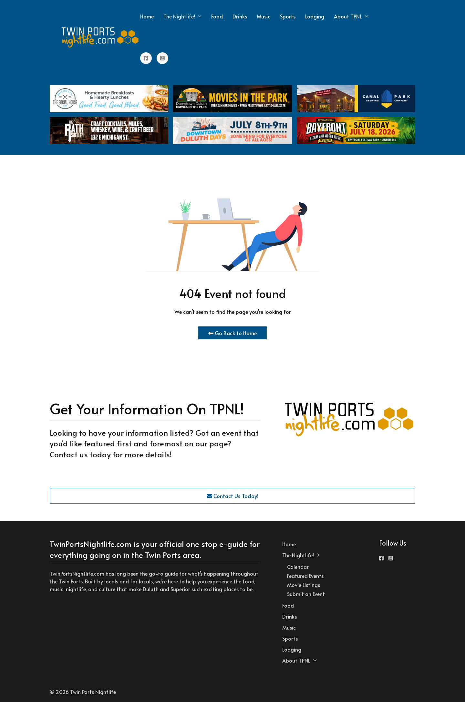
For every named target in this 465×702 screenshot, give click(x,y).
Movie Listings (303, 584)
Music (263, 16)
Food (217, 16)
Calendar (298, 566)
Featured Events (305, 575)
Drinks (239, 16)
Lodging (314, 16)
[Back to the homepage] (100, 37)
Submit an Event (306, 593)
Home (147, 16)
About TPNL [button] (351, 16)
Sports (287, 16)
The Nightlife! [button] (182, 16)
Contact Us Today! (232, 496)
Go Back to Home (232, 332)
